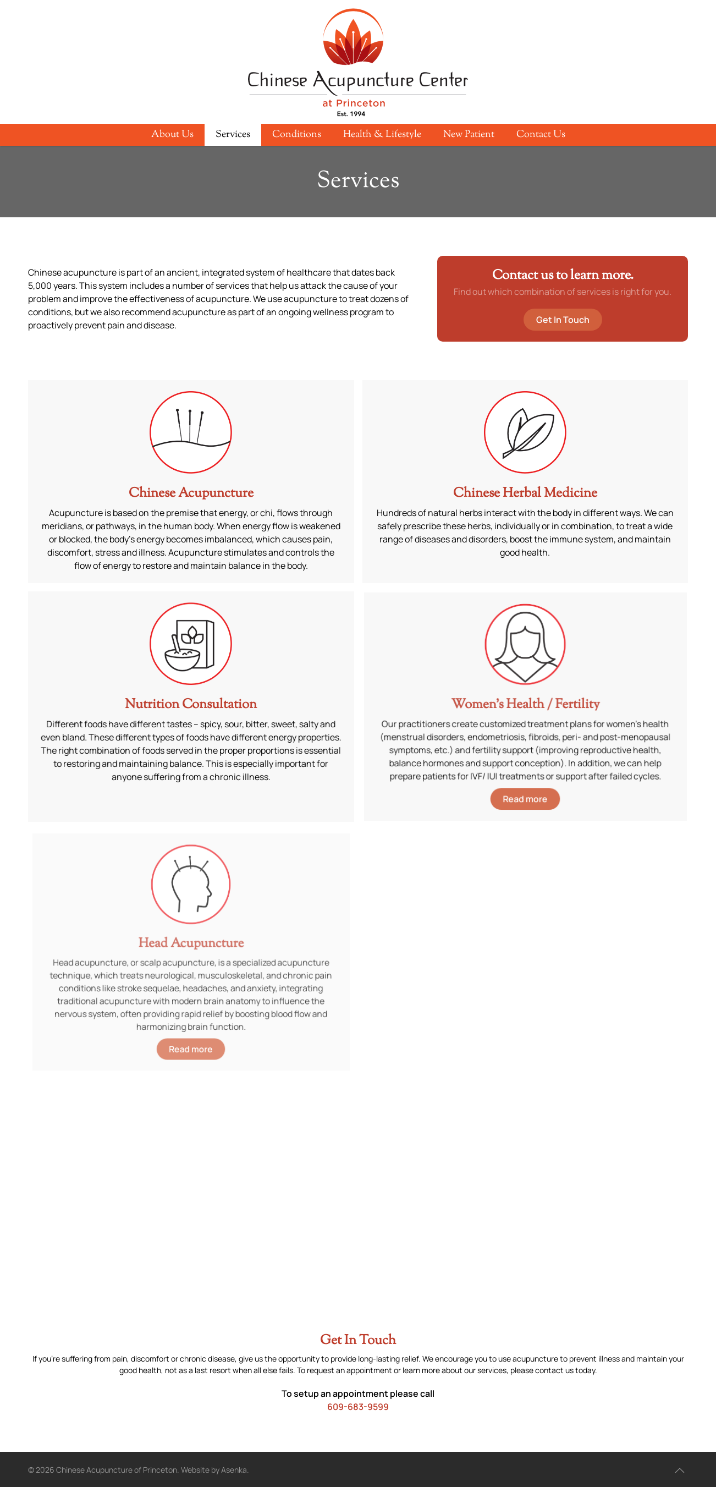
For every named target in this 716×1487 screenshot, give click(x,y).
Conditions (296, 135)
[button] (679, 1470)
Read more (525, 793)
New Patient (468, 135)
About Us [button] (172, 135)
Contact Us (540, 135)
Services (233, 135)
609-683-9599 (358, 1407)
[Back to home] (358, 63)
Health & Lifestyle (382, 135)
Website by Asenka (214, 1469)
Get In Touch (563, 320)
